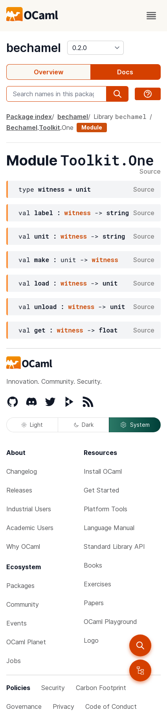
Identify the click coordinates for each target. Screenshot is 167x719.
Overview (48, 72)
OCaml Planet (26, 642)
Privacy (63, 706)
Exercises (97, 584)
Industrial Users (28, 509)
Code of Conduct (111, 706)
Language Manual (109, 528)
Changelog (21, 471)
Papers (94, 603)
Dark (84, 424)
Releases (19, 490)
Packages (20, 586)
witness (77, 213)
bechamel (33, 48)
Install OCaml (103, 471)
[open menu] (151, 15)
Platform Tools (105, 509)
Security (53, 688)
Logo (91, 640)
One (67, 127)
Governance (24, 706)
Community (22, 604)
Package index (29, 116)
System (135, 424)
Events (16, 623)
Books (93, 565)
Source (150, 171)
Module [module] (91, 127)
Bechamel (21, 127)
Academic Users (29, 528)
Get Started (101, 490)
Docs (125, 72)
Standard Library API (114, 546)
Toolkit (49, 127)
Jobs (13, 661)
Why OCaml (23, 546)
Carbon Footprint (101, 688)
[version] (95, 48)
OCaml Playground (110, 622)
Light (32, 424)
